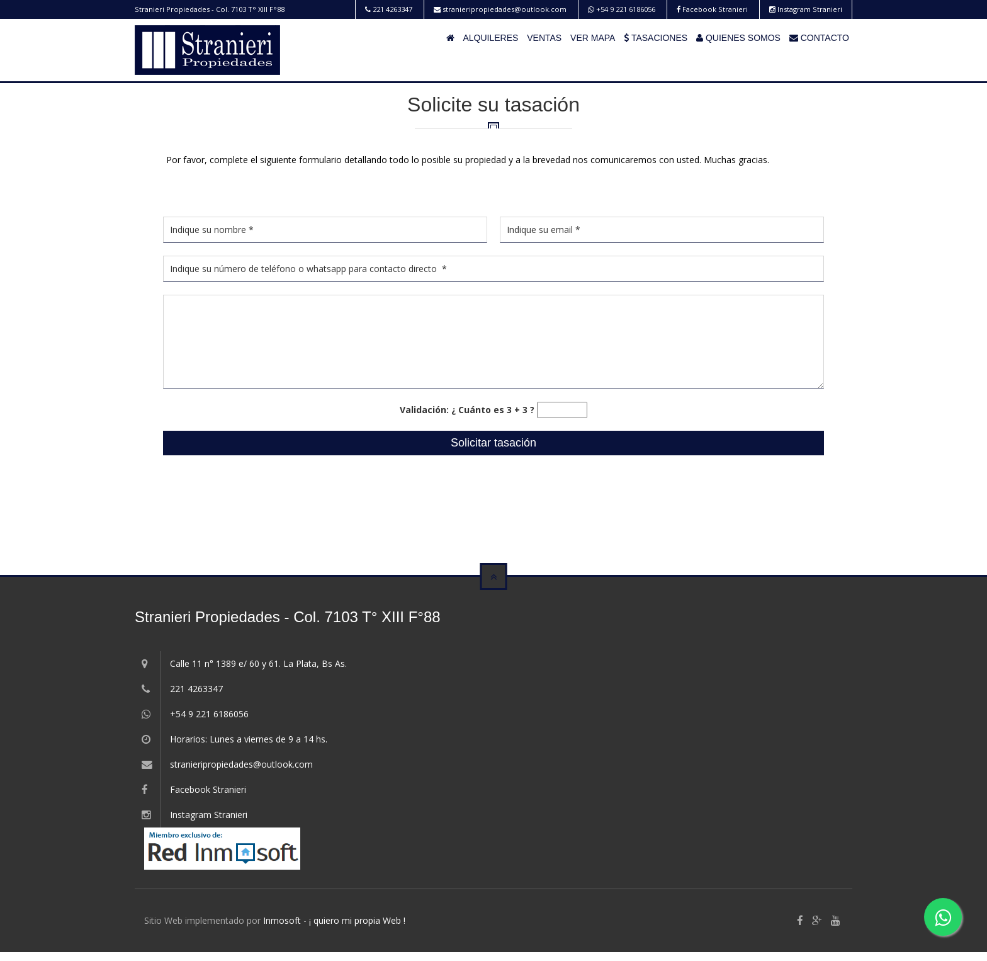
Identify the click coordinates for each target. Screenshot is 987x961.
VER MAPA (592, 38)
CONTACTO (819, 38)
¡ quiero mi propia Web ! (357, 920)
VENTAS (544, 38)
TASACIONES (655, 38)
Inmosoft (282, 920)
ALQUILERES (490, 38)
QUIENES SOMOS (738, 38)
